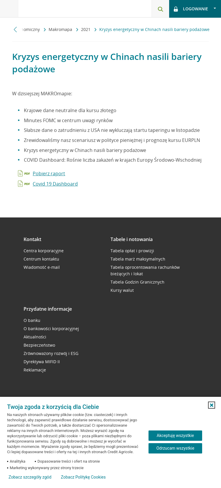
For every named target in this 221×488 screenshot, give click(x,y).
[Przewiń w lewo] (15, 29)
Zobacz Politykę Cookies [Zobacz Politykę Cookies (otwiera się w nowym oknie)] (83, 477)
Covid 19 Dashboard (55, 184)
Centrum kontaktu (41, 259)
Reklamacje (35, 370)
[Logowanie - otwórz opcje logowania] (195, 9)
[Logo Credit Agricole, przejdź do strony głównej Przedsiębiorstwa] (49, 8)
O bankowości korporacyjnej (51, 328)
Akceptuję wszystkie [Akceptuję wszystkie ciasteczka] (175, 435)
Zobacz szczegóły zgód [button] (30, 477)
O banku (32, 320)
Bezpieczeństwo (39, 345)
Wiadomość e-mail (42, 267)
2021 (86, 29)
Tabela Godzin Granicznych (137, 282)
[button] (211, 405)
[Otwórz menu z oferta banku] (9, 9)
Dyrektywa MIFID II (42, 361)
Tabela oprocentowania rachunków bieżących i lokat (145, 270)
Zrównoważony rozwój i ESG (51, 353)
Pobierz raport (49, 173)
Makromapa (61, 29)
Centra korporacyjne (44, 250)
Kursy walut (122, 290)
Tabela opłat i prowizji (132, 250)
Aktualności (35, 337)
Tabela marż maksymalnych (138, 259)
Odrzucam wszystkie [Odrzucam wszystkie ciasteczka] (175, 448)
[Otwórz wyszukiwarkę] (160, 9)
